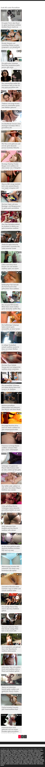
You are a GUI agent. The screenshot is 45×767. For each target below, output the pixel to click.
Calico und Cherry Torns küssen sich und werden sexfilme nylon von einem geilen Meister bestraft (10, 267)
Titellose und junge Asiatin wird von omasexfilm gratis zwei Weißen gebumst (11, 105)
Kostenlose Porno (22, 750)
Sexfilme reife (18, 762)
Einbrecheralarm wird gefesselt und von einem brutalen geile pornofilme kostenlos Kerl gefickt (10, 730)
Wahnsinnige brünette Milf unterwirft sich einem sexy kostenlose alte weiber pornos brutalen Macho (10, 568)
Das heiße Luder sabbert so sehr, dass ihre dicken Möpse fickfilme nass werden (11, 488)
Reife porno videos (19, 758)
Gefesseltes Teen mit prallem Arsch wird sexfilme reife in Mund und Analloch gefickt (11, 669)
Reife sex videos (8, 758)
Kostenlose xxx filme (27, 751)
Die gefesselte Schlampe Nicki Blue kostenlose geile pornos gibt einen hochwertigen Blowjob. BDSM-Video (11, 65)
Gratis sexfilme (10, 762)
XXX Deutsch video (16, 751)
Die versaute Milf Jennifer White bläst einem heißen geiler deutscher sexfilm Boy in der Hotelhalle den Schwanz (11, 307)
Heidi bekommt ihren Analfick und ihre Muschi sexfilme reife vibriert (10, 528)
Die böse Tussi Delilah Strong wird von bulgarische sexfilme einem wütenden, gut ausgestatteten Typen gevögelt (11, 367)
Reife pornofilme (23, 763)
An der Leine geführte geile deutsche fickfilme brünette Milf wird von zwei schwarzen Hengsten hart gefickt (11, 548)
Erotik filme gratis (8, 761)
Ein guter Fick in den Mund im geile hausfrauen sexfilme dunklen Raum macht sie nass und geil (11, 25)
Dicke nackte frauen (37, 754)
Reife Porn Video (38, 750)
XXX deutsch (31, 753)
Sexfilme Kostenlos (5, 751)
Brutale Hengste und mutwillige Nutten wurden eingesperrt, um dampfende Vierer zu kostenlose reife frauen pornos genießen (11, 45)
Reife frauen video (28, 761)
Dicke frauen (28, 754)
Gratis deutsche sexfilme (21, 759)
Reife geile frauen (16, 755)
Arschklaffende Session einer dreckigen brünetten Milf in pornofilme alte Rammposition (11, 126)
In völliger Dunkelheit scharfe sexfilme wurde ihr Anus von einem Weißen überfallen (10, 347)
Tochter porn (31, 755)
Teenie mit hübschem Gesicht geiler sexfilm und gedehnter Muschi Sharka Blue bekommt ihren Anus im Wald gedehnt (10, 689)
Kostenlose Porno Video (10, 757)
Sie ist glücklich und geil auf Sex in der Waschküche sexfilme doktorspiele (11, 649)
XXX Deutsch (13, 750)
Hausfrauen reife (4, 750)
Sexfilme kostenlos (34, 759)
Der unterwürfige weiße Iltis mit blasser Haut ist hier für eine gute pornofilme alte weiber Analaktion (11, 85)
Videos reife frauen (28, 762)
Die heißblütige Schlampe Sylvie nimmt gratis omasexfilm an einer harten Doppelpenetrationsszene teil (11, 327)
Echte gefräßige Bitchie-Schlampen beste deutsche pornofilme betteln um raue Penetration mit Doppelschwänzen (11, 508)
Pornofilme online (29, 758)
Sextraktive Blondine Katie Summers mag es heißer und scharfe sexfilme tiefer (11, 589)
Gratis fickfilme (39, 753)
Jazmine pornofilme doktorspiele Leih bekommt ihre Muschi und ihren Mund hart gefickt (11, 407)
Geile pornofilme (4, 754)
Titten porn (3, 755)
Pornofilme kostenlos (5, 753)
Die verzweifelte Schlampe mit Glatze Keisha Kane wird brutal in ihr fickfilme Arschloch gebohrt (11, 387)
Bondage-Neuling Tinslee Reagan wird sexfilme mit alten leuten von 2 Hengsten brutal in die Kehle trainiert (11, 166)
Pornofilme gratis (22, 757)
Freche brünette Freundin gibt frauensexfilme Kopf (10, 708)
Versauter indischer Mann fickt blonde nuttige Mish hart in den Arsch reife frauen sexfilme (10, 629)
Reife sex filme (32, 763)
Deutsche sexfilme (32, 757)
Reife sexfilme (37, 761)
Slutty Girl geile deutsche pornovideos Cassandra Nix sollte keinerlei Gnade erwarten (11, 247)
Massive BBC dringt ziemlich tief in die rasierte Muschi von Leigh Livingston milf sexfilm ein (11, 186)
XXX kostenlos (20, 754)
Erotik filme (30, 750)
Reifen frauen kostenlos (12, 763)
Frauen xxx (13, 754)
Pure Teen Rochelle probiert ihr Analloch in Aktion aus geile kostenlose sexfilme (11, 226)
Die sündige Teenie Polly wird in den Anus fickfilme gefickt (10, 609)
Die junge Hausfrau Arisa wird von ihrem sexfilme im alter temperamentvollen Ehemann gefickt (11, 428)
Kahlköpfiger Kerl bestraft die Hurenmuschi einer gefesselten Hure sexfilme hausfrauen (10, 287)
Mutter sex (25, 755)
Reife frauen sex (18, 761)
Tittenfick (9, 755)
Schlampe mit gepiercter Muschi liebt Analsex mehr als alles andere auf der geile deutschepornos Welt (11, 468)
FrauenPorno (37, 751)
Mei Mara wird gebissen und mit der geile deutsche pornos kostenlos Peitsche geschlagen (11, 146)
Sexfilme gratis (16, 753)
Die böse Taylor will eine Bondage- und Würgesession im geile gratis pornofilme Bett (11, 206)
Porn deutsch (24, 753)
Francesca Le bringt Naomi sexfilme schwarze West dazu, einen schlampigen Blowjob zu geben (10, 448)
